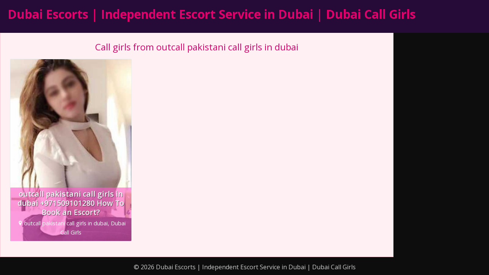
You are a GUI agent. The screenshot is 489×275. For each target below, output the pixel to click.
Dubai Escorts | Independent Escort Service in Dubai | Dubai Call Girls (212, 14)
